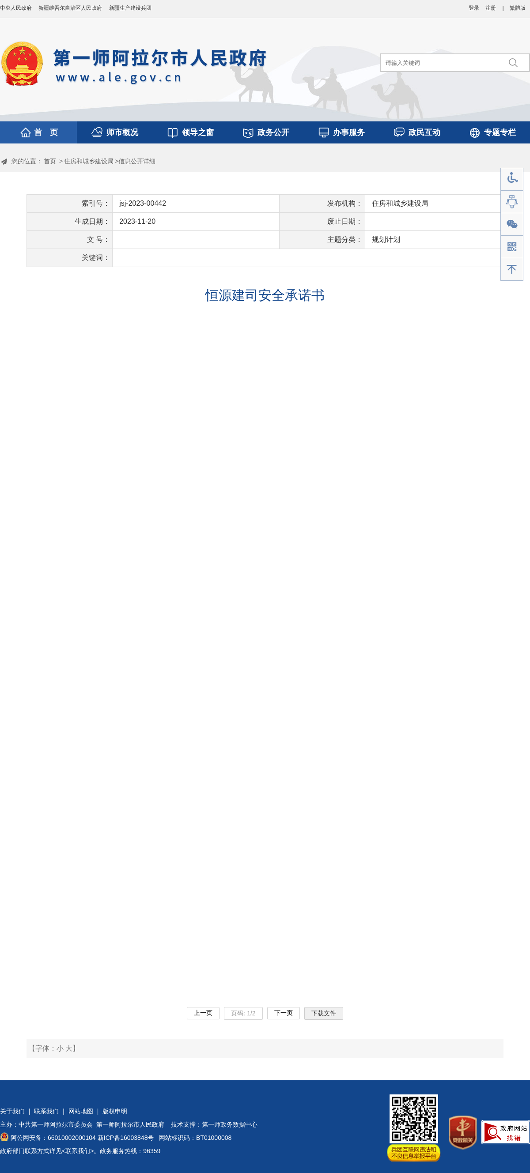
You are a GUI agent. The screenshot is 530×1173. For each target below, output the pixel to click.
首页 (50, 161)
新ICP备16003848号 (126, 1137)
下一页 (283, 1012)
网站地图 (80, 1111)
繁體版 (518, 8)
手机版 (512, 247)
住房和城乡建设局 (89, 161)
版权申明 (114, 1111)
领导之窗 (198, 132)
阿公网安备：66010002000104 (53, 1137)
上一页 (203, 1012)
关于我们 (12, 1111)
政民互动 (424, 132)
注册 (490, 8)
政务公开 (273, 132)
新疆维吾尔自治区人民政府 (70, 8)
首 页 (46, 132)
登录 (474, 8)
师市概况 (122, 132)
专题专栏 (500, 132)
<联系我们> (78, 1150)
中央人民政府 (16, 8)
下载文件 (323, 1013)
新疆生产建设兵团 (130, 8)
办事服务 (349, 132)
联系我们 (46, 1111)
